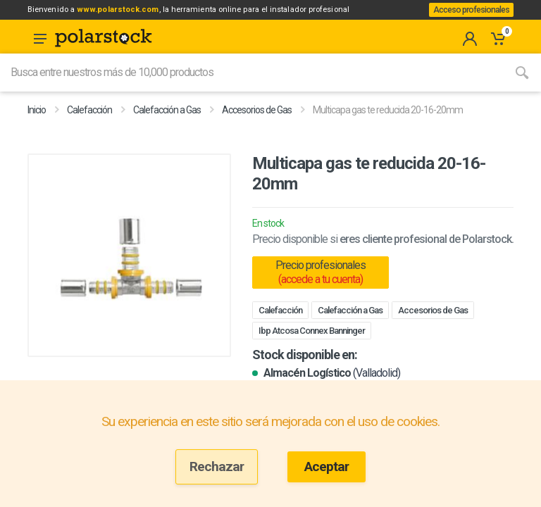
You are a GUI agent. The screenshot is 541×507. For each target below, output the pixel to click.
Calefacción (89, 126)
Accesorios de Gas (257, 126)
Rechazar (216, 466)
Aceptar (326, 466)
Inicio (36, 126)
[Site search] (251, 89)
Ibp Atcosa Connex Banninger (312, 347)
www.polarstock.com (137, 13)
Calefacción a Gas (167, 126)
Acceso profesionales (466, 18)
